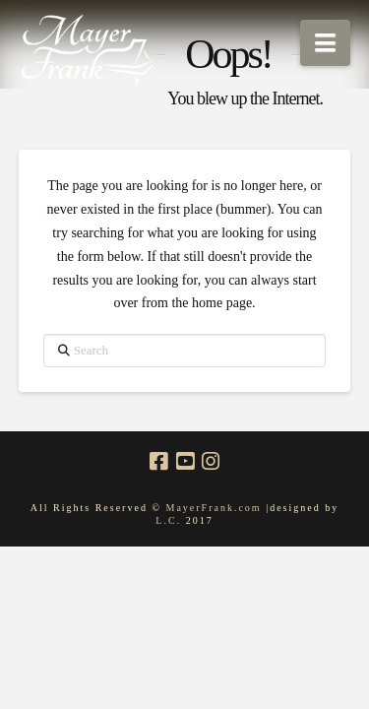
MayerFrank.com (213, 507)
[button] (325, 43)
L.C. (170, 520)
